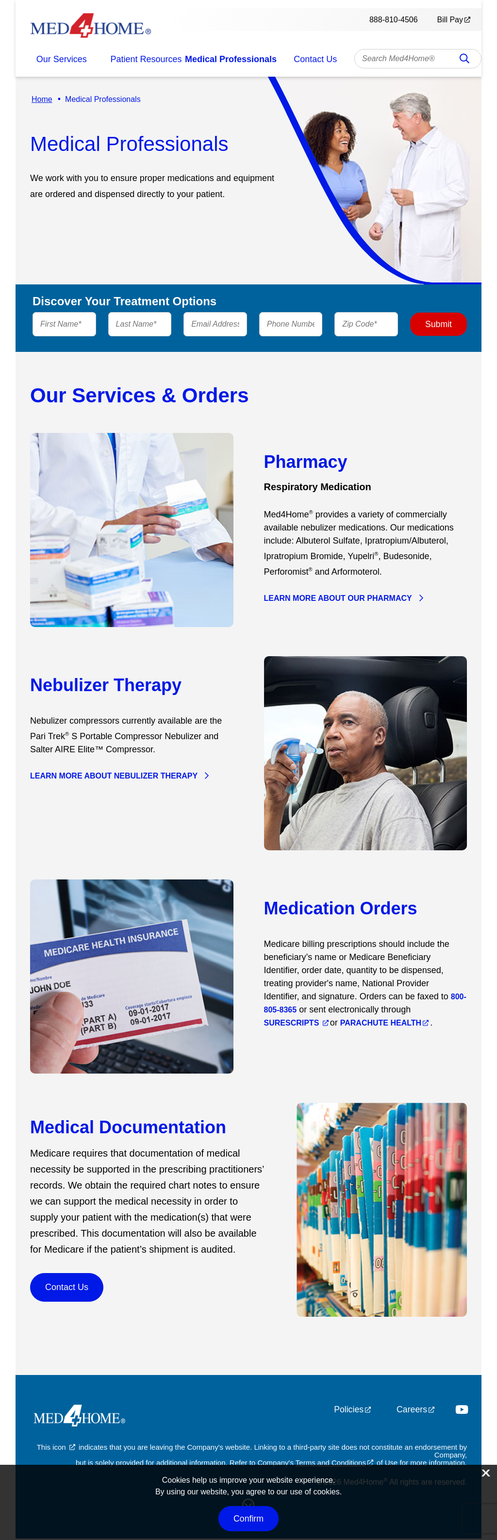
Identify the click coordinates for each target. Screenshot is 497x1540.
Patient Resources (146, 59)
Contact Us (315, 59)
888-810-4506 (393, 20)
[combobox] (417, 58)
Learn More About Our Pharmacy (338, 600)
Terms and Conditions (331, 1464)
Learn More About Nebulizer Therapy (114, 777)
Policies (348, 1411)
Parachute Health (380, 1024)
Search (464, 61)
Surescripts (292, 1024)
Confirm (248, 1518)
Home (40, 99)
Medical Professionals (231, 59)
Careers (411, 1411)
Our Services (61, 59)
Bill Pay (450, 20)
